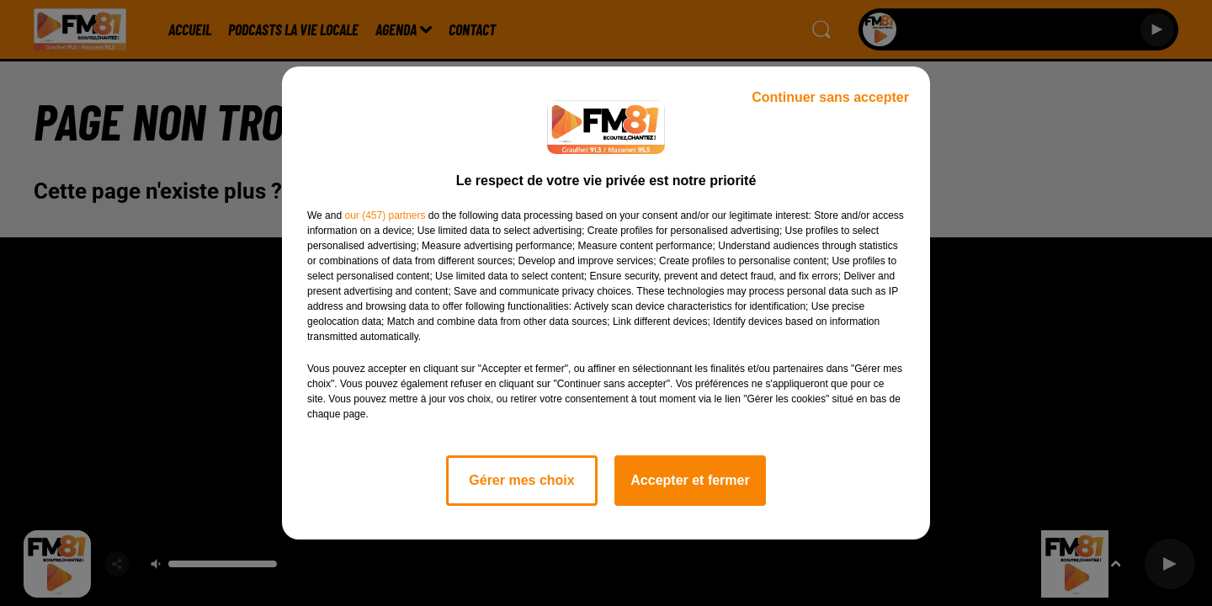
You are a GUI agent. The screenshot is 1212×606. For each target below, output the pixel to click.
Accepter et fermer (689, 480)
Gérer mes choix (521, 480)
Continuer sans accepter (830, 97)
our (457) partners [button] (384, 215)
